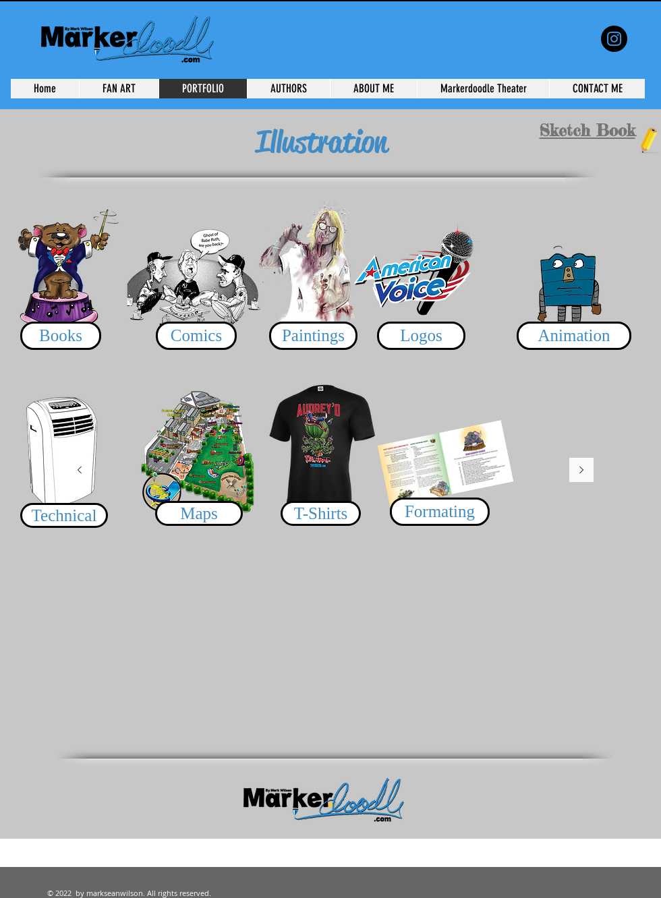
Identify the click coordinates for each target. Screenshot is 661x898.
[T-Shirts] (321, 513)
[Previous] (79, 471)
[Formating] (440, 512)
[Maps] (199, 513)
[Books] (60, 336)
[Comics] (196, 336)
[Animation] (574, 336)
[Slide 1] (330, 805)
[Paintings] (313, 336)
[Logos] (421, 336)
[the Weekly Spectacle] (614, 39)
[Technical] (64, 515)
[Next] (581, 471)
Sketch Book (587, 130)
